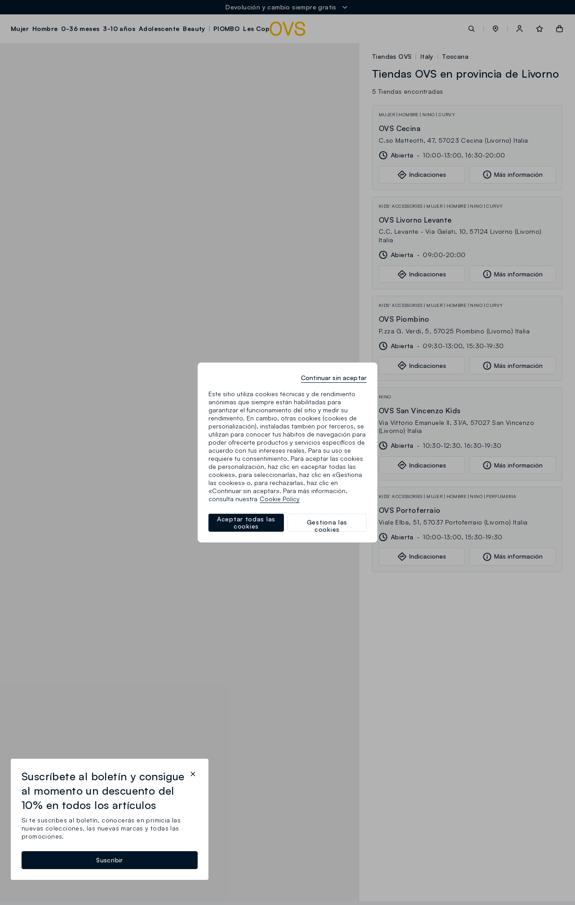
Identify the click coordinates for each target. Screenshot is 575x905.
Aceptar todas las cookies (246, 522)
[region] (287, 452)
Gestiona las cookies (327, 525)
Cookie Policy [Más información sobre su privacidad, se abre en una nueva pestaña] (280, 499)
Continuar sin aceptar (334, 377)
